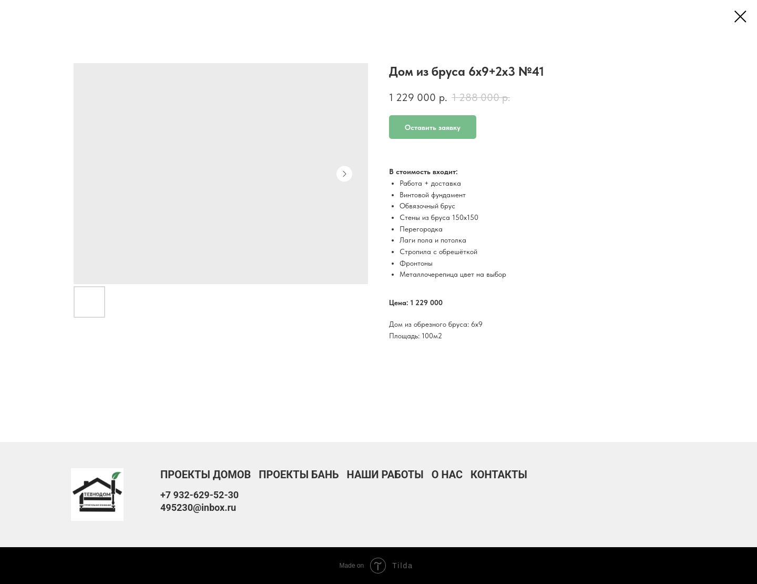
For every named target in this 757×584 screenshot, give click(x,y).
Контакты (498, 474)
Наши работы (385, 474)
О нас (447, 474)
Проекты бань (299, 474)
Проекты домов (205, 474)
